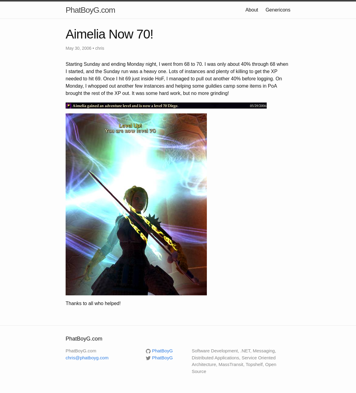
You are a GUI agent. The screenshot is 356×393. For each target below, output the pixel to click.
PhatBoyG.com (90, 10)
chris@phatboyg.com (87, 357)
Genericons (277, 9)
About (251, 9)
